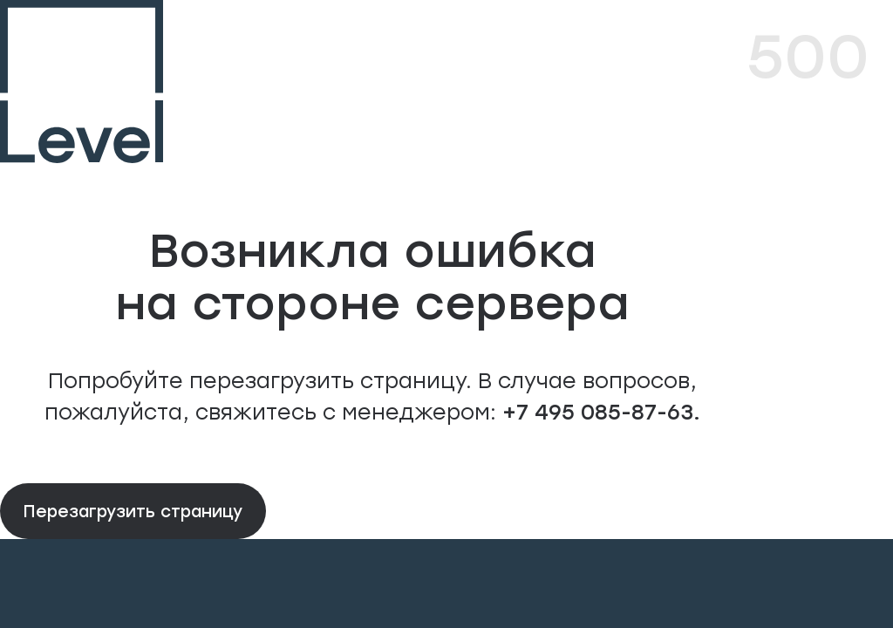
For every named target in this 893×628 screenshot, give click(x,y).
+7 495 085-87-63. (598, 411)
